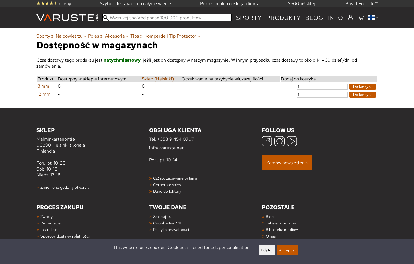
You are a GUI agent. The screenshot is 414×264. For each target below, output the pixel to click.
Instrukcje (48, 229)
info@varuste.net (166, 148)
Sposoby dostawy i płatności (65, 236)
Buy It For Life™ (361, 4)
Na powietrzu (71, 36)
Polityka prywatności (171, 229)
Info (335, 18)
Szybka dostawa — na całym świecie (135, 4)
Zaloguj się (162, 216)
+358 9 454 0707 (175, 139)
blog (314, 18)
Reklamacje (50, 223)
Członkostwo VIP (167, 223)
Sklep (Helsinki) (158, 79)
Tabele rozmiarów (281, 223)
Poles (95, 36)
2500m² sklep (302, 4)
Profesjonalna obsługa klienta (229, 4)
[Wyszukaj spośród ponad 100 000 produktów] (167, 17)
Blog (270, 216)
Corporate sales (167, 184)
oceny (53, 4)
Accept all (287, 250)
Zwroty (46, 216)
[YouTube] (292, 142)
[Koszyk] (361, 17)
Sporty (249, 18)
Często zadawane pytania (175, 178)
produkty (283, 18)
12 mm (43, 94)
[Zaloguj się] (350, 17)
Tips (136, 36)
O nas (271, 236)
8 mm (43, 86)
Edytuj (266, 250)
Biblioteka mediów (282, 229)
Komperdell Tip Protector (172, 36)
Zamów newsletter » (287, 163)
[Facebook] (267, 142)
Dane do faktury (167, 191)
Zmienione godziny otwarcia (64, 187)
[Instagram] (279, 142)
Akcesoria (116, 36)
